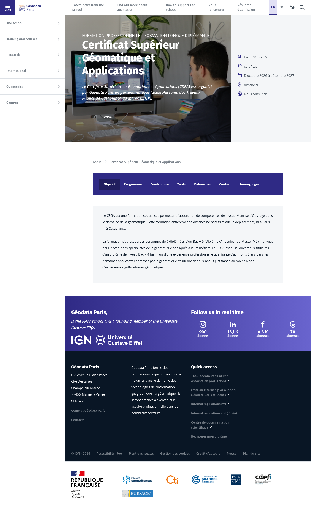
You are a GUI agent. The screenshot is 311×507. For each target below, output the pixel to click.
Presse (231, 453)
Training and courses (21, 39)
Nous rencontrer (216, 7)
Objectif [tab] (109, 184)
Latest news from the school (88, 7)
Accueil (98, 162)
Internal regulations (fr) (208, 404)
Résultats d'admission (246, 7)
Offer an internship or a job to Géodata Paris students (213, 392)
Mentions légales (141, 453)
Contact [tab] (225, 184)
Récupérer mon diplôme (209, 436)
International (16, 71)
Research (13, 55)
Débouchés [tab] (202, 184)
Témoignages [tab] (249, 184)
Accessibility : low (109, 453)
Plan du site (251, 453)
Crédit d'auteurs (208, 453)
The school (14, 23)
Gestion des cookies (175, 453)
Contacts (77, 420)
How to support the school (180, 7)
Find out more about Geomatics (132, 7)
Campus (12, 102)
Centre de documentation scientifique (210, 425)
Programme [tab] (133, 184)
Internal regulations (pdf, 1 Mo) (214, 413)
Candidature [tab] (159, 184)
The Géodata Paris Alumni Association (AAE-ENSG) (210, 378)
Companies (14, 86)
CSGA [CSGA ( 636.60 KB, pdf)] (108, 117)
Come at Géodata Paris (88, 411)
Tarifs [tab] (181, 184)
